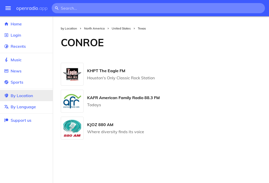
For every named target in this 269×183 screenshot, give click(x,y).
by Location (69, 28)
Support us (17, 120)
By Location (26, 95)
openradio (32, 8)
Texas (142, 28)
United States (121, 28)
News (26, 71)
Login (26, 35)
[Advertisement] (190, 42)
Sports (26, 82)
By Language (26, 106)
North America (94, 28)
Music (26, 59)
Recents (26, 46)
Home (26, 23)
